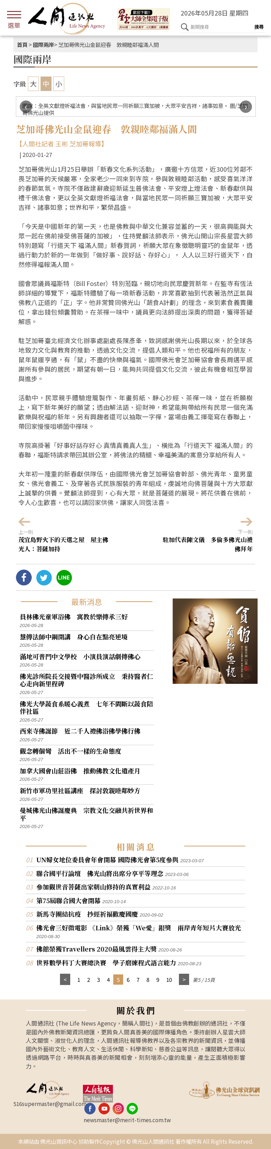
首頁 (22, 44)
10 (169, 979)
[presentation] (26, 107)
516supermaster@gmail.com (49, 1103)
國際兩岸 (43, 44)
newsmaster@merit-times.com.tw (127, 1120)
